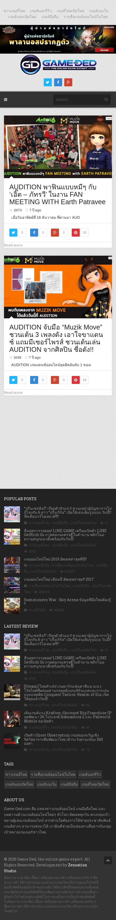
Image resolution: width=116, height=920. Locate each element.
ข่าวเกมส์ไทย (14, 11)
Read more (13, 245)
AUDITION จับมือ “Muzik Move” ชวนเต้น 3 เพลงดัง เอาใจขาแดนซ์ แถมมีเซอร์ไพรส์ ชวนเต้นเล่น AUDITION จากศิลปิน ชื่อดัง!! (56, 338)
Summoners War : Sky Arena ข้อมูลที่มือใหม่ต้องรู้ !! (67, 601)
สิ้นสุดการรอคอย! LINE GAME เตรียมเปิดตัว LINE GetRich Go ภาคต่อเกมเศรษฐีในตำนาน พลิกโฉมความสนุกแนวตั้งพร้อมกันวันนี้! (65, 534)
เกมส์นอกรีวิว (41, 11)
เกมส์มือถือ (49, 17)
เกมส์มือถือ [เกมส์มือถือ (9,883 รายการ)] (69, 784)
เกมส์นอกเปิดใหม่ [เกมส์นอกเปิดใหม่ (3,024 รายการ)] (19, 784)
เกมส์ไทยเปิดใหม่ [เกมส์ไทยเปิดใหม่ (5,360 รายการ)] (95, 784)
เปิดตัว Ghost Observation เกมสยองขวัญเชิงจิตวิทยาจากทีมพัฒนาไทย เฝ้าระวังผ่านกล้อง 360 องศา (63, 739)
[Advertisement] (58, 436)
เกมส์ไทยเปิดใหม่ (70, 11)
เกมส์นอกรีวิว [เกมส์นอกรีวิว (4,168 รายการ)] (90, 774)
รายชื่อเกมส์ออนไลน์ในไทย (85, 17)
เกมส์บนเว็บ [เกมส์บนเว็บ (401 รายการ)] (47, 784)
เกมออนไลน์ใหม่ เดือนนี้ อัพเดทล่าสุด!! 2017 (59, 579)
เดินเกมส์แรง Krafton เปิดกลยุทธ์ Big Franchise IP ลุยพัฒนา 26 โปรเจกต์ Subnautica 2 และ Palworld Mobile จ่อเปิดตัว (67, 717)
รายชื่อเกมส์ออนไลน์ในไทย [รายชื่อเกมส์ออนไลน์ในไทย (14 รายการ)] (53, 774)
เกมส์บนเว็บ (99, 11)
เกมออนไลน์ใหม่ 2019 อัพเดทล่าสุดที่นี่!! (55, 559)
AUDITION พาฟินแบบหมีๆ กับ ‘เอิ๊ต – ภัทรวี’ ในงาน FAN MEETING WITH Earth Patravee (57, 194)
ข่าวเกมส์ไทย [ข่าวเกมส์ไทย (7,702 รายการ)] (16, 774)
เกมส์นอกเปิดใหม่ (22, 17)
